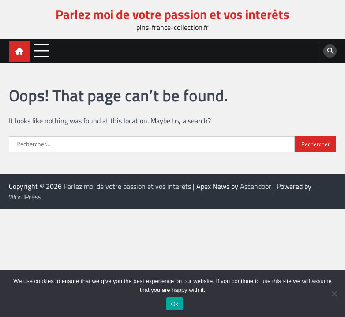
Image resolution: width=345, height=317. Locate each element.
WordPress (25, 197)
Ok (174, 304)
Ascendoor (255, 186)
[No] (334, 293)
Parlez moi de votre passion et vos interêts (172, 14)
